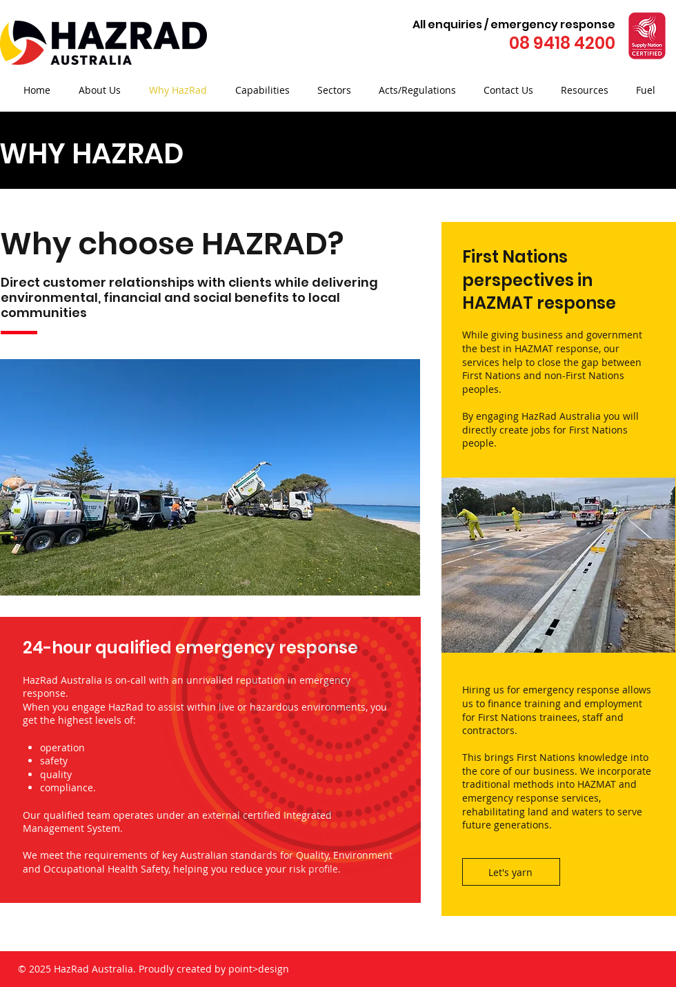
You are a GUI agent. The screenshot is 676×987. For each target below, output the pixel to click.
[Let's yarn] (511, 872)
